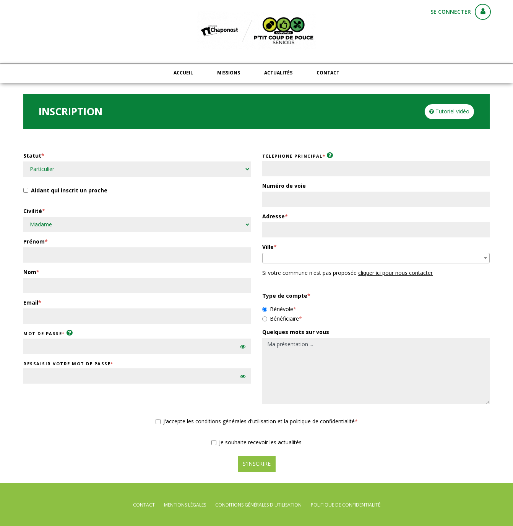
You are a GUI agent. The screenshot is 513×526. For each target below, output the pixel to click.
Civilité (32, 211)
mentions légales (185, 505)
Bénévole (277, 309)
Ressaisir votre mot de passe (66, 363)
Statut (32, 155)
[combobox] (376, 258)
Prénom (34, 241)
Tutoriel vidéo (449, 111)
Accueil (183, 72)
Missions (228, 72)
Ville (268, 246)
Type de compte (284, 295)
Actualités (278, 72)
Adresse (273, 216)
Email (30, 302)
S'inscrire (257, 463)
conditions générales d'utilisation (258, 505)
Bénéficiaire (280, 318)
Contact (328, 72)
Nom (29, 272)
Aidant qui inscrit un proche (65, 191)
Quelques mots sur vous (295, 332)
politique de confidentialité (345, 505)
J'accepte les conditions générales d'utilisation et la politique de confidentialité (255, 421)
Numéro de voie (284, 185)
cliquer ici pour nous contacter (395, 272)
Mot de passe (42, 333)
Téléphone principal (292, 156)
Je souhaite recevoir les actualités (256, 442)
